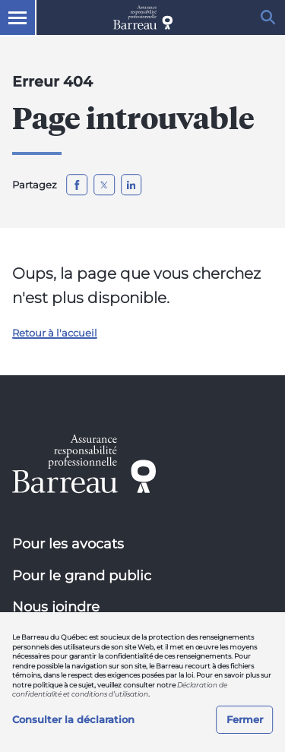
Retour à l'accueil (54, 333)
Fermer (244, 719)
